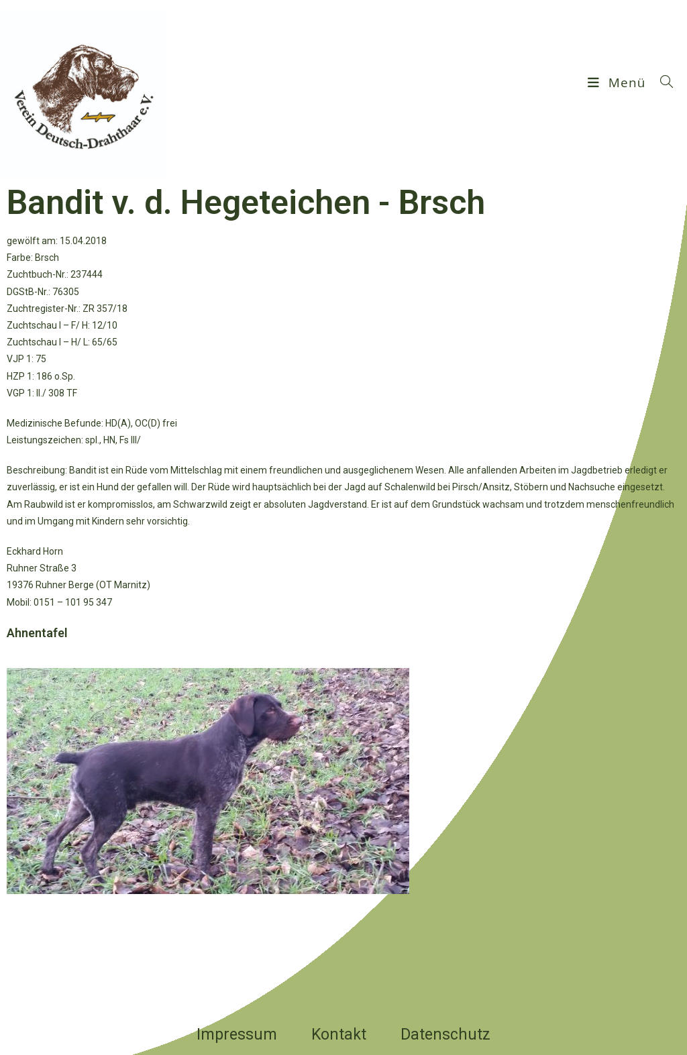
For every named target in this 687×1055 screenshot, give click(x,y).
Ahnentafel (37, 633)
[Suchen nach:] (662, 82)
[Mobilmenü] (618, 82)
